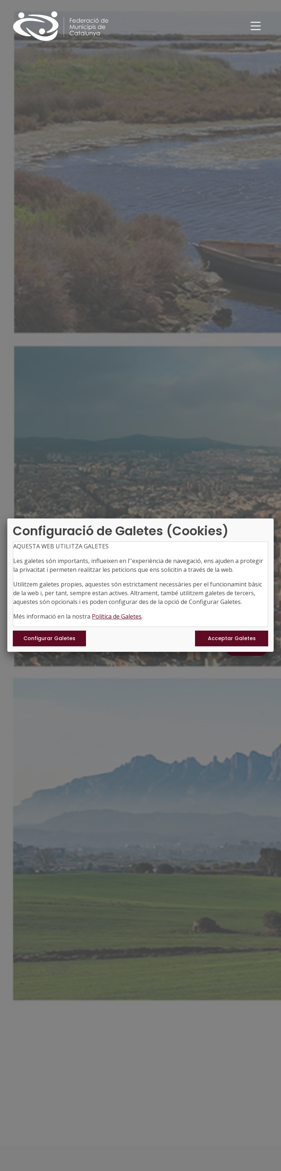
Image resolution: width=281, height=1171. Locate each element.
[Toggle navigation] (256, 26)
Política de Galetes (117, 616)
